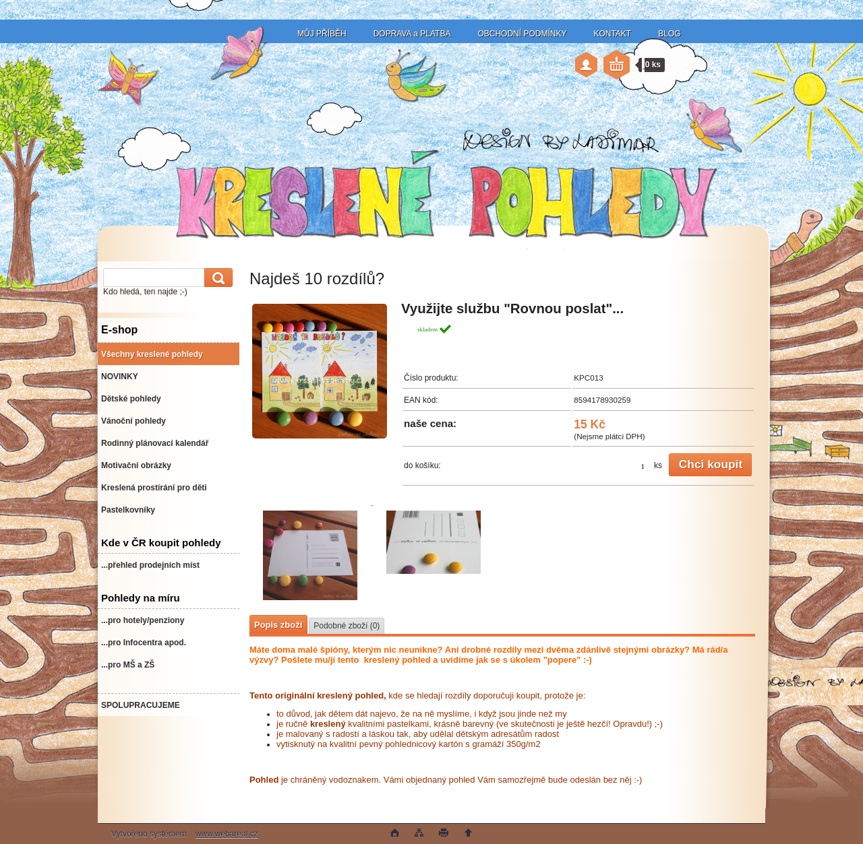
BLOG (669, 33)
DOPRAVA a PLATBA (412, 33)
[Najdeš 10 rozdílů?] (319, 373)
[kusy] (635, 466)
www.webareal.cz (227, 834)
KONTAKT (612, 33)
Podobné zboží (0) (347, 625)
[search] (216, 278)
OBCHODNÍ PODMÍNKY (521, 33)
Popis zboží (278, 625)
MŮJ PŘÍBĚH (322, 33)
